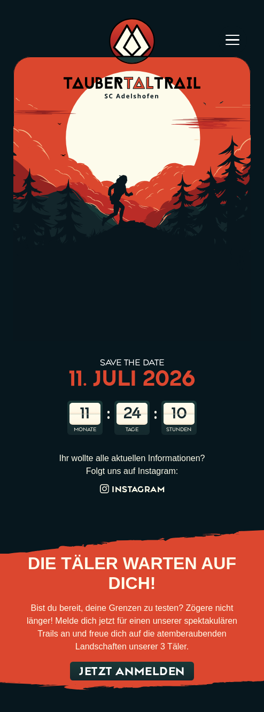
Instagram (132, 489)
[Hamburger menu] (232, 40)
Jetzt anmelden (132, 671)
